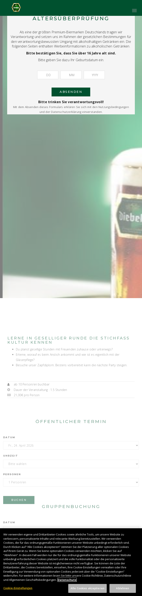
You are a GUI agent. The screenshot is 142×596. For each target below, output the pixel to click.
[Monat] (71, 75)
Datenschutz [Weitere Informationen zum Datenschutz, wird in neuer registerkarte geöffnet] (67, 582)
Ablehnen (122, 591)
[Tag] (47, 75)
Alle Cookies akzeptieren (87, 591)
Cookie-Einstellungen (18, 590)
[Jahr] (94, 75)
